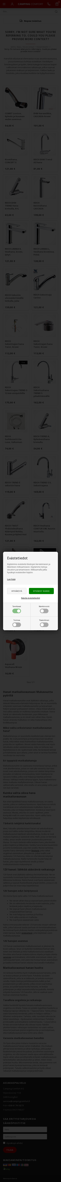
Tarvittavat (16, 609)
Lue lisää (11, 579)
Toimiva (16, 623)
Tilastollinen (44, 623)
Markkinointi (44, 609)
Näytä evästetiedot (30, 598)
